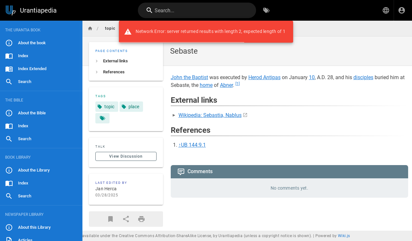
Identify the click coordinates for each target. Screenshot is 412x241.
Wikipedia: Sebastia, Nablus (210, 115)
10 (312, 77)
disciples (363, 77)
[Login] (401, 10)
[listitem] (125, 61)
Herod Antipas (264, 77)
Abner (226, 85)
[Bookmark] (110, 219)
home (206, 85)
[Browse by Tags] (266, 10)
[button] (386, 10)
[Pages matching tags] (102, 118)
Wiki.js (344, 236)
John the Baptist (189, 77)
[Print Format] (141, 219)
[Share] (126, 219)
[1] (237, 83)
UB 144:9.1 (193, 145)
